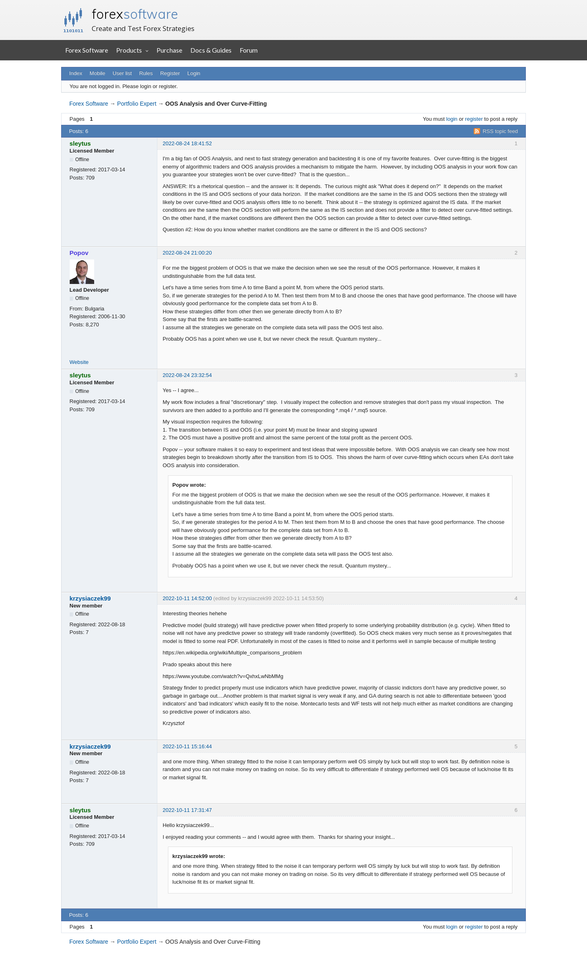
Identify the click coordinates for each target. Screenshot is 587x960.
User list (122, 73)
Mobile (97, 73)
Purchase (169, 50)
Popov (79, 252)
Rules (145, 73)
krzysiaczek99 (90, 598)
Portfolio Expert (136, 103)
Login (194, 73)
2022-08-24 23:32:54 (187, 375)
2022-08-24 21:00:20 (187, 253)
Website (79, 362)
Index (75, 73)
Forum (249, 50)
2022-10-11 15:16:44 (187, 746)
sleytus (80, 143)
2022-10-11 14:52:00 (187, 598)
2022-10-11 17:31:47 (187, 810)
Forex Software (86, 50)
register (474, 119)
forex (135, 14)
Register (170, 73)
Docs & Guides (211, 50)
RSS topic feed (500, 131)
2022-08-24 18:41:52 (187, 143)
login (451, 119)
